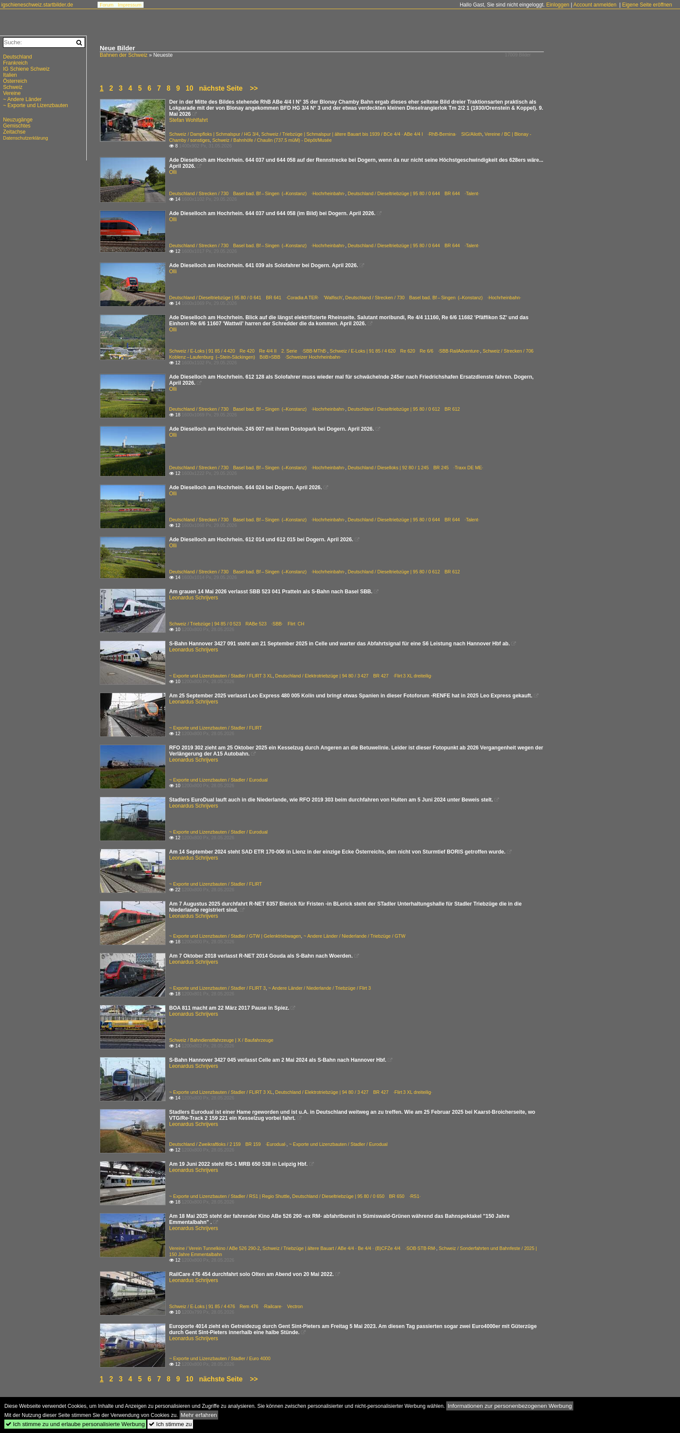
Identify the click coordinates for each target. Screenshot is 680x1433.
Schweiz (13, 87)
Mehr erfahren (199, 1415)
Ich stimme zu (170, 1424)
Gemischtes (16, 126)
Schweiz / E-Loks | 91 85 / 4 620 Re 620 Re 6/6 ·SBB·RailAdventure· (405, 350)
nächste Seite (221, 88)
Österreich (15, 81)
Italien (10, 75)
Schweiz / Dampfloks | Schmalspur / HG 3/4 (214, 134)
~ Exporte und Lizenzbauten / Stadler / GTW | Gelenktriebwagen (235, 936)
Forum (107, 4)
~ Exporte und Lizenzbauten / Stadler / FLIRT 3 (217, 988)
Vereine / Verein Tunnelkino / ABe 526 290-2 (214, 1248)
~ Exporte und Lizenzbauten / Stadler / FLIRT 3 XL (221, 675)
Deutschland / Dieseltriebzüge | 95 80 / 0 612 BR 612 (404, 409)
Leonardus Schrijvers (193, 598)
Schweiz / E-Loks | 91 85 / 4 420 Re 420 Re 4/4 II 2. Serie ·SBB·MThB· (248, 350)
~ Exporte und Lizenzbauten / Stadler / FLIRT (215, 727)
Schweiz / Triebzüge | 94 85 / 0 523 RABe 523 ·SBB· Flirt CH (236, 623)
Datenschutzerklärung (25, 138)
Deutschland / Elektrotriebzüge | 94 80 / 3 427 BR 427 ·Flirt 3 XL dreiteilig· (353, 675)
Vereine (12, 93)
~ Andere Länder (22, 99)
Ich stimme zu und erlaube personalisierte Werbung (75, 1424)
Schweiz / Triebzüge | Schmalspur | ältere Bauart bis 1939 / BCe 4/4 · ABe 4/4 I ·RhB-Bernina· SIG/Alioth (371, 134)
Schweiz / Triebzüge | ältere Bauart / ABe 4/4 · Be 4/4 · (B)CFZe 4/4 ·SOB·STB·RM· (349, 1248)
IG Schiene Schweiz (26, 69)
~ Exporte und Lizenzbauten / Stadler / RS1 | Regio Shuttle (229, 1196)
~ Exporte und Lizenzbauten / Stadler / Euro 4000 (220, 1358)
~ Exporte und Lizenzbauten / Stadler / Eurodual (218, 779)
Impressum (129, 4)
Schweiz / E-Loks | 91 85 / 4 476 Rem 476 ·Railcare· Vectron (236, 1306)
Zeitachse (14, 132)
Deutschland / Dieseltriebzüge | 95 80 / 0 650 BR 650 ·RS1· (356, 1196)
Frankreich (15, 63)
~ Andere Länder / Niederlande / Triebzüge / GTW (354, 936)
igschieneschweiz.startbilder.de (37, 5)
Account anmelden (594, 5)
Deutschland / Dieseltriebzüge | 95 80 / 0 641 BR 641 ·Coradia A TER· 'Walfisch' (256, 297)
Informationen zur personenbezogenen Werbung (510, 1406)
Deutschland (17, 57)
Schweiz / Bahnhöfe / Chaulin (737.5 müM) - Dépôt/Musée (272, 140)
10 (189, 88)
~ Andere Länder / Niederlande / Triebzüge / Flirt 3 (319, 988)
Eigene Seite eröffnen (647, 5)
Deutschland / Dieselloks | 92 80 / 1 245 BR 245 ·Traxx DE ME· (416, 467)
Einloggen (557, 5)
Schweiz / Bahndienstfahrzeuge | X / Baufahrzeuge (221, 1040)
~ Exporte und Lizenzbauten (35, 105)
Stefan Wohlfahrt (188, 120)
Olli (173, 172)
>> (254, 88)
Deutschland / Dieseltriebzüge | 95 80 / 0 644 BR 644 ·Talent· (414, 193)
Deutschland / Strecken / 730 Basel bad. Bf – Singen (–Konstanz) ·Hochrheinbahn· (257, 193)
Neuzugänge (18, 120)
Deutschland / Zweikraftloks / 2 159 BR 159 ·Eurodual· (227, 1144)
